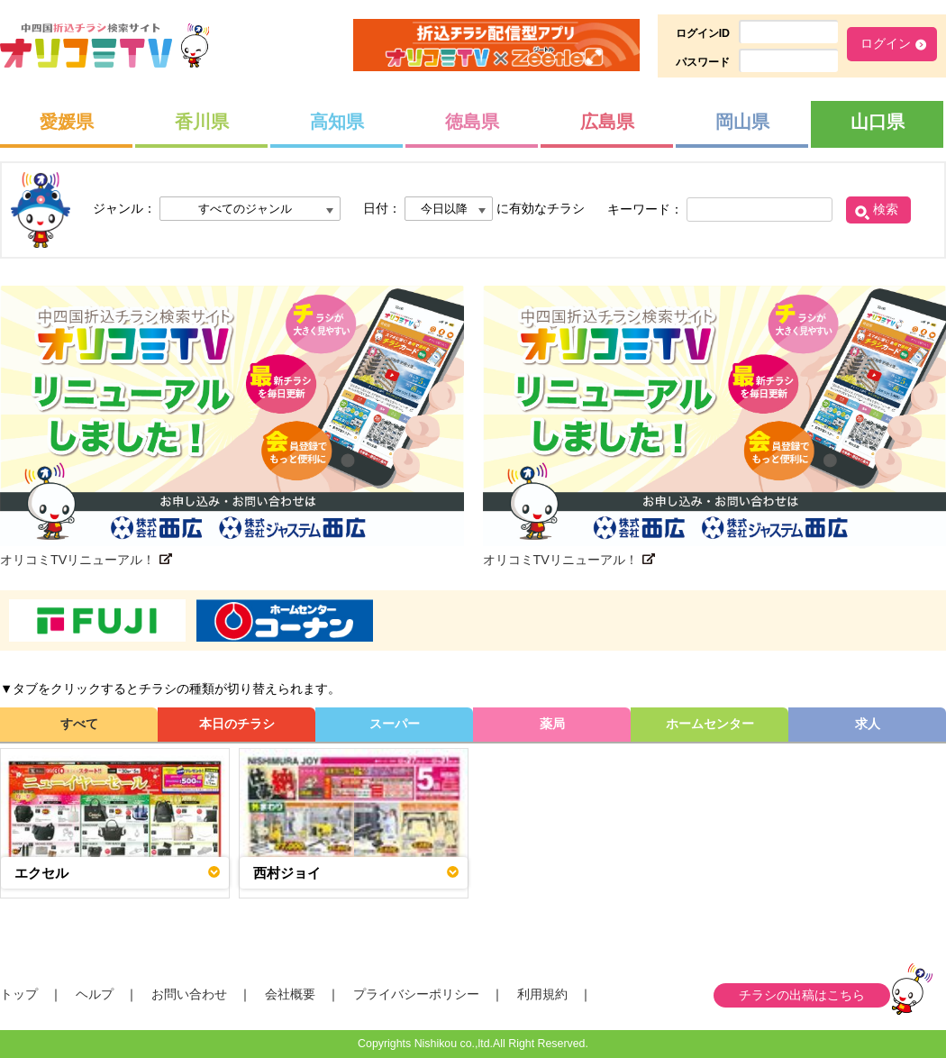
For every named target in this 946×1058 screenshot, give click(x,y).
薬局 (552, 723)
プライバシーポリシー (416, 994)
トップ (19, 994)
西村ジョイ (287, 872)
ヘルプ (95, 994)
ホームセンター (710, 723)
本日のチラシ (237, 723)
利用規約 (542, 994)
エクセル (41, 872)
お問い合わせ (189, 994)
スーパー (394, 723)
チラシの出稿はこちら (802, 995)
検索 (885, 209)
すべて (79, 723)
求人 (867, 723)
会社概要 (290, 994)
